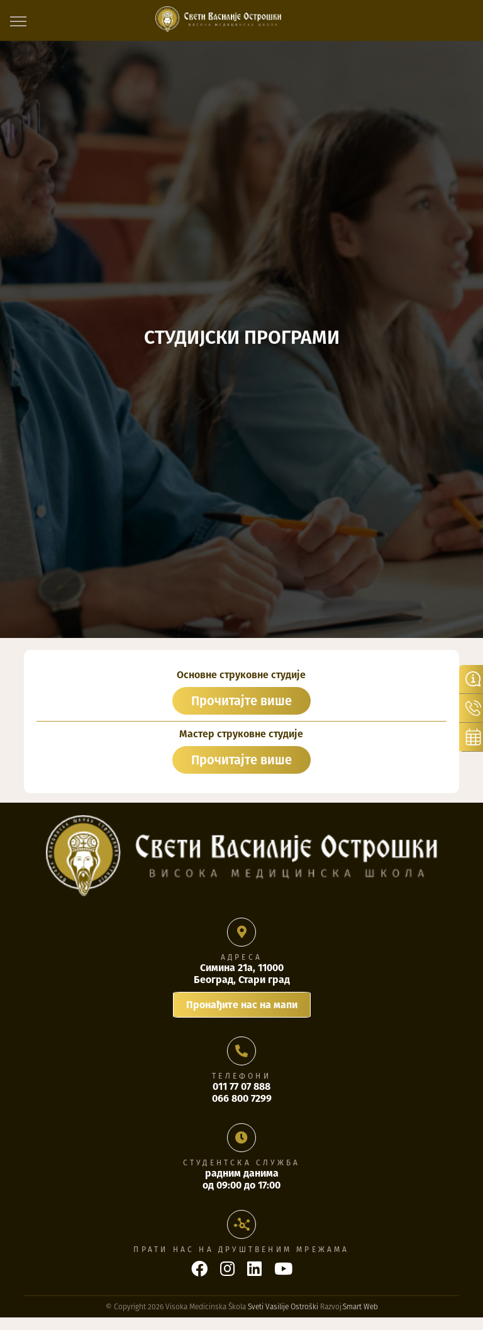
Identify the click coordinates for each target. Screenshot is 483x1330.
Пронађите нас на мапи (241, 1005)
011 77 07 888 (241, 1086)
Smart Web (360, 1306)
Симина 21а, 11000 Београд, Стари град (242, 974)
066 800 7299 (242, 1098)
